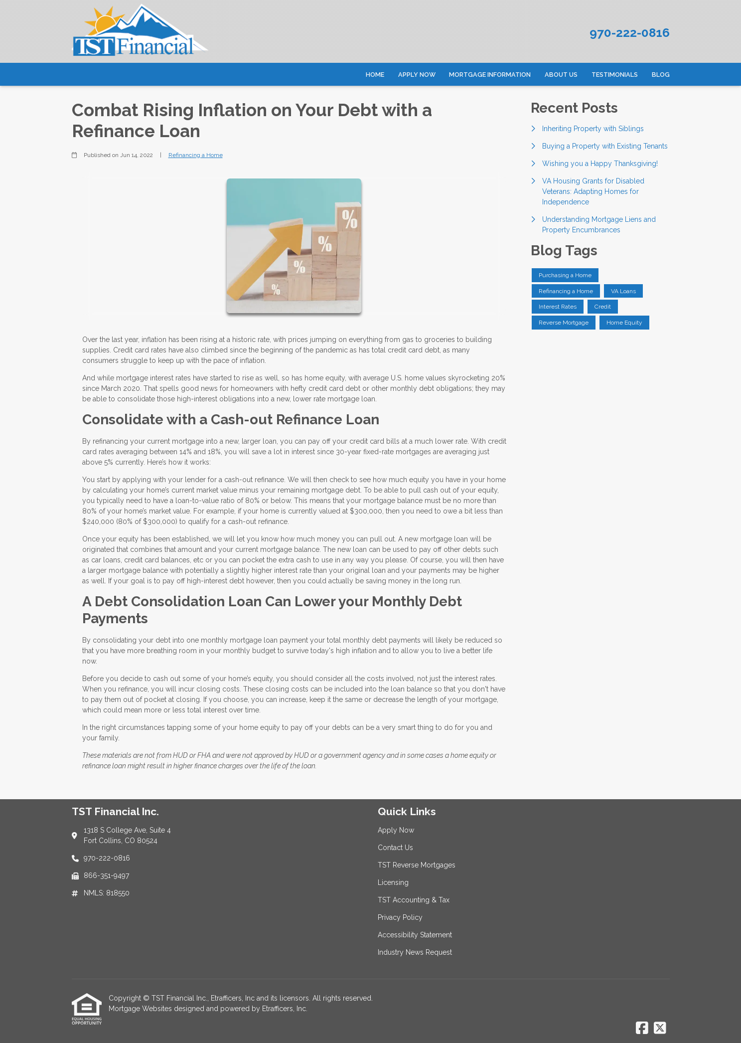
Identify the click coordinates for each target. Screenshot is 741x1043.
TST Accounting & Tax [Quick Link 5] (413, 900)
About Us (561, 74)
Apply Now (417, 74)
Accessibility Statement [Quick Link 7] (415, 935)
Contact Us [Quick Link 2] (395, 848)
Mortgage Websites (141, 1009)
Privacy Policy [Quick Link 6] (400, 917)
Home (375, 74)
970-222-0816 (630, 32)
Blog (661, 74)
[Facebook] (642, 1028)
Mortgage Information (490, 74)
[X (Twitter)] (660, 1028)
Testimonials (615, 74)
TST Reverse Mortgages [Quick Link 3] (416, 865)
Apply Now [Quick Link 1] (396, 830)
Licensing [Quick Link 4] (393, 882)
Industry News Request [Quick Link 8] (415, 952)
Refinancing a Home (195, 155)
